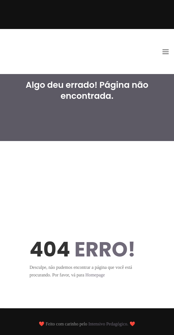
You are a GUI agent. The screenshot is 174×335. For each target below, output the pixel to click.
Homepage (95, 275)
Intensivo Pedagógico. (108, 323)
